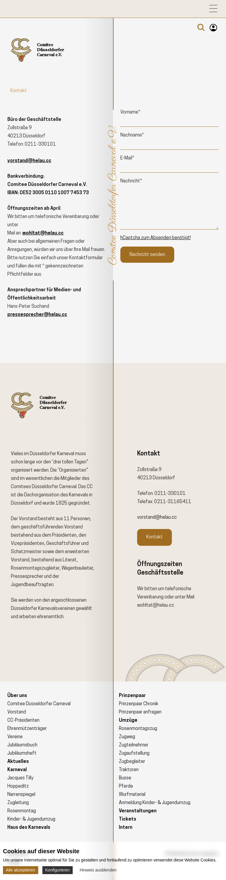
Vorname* (130, 112)
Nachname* (132, 135)
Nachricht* (131, 181)
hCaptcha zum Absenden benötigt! (155, 238)
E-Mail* (127, 158)
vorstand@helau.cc (157, 517)
